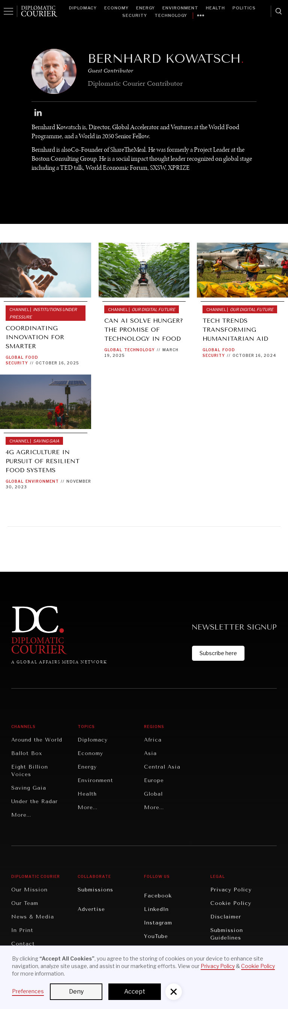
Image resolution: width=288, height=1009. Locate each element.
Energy (145, 8)
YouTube (156, 936)
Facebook (158, 896)
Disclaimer (225, 917)
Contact (23, 944)
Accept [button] (134, 991)
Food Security (22, 360)
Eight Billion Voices (29, 771)
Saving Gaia (28, 788)
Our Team (24, 903)
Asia (150, 753)
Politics (244, 8)
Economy (116, 8)
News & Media (32, 917)
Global (15, 357)
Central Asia (162, 767)
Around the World (36, 740)
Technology (170, 15)
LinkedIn (156, 909)
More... (21, 815)
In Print (22, 930)
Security (134, 15)
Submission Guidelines (226, 934)
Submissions (95, 890)
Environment (180, 8)
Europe (154, 780)
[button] (173, 991)
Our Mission (29, 890)
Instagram (158, 923)
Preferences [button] (28, 991)
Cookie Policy (230, 903)
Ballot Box (26, 753)
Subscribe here (218, 653)
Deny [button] (76, 991)
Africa (153, 740)
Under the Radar (34, 801)
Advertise (91, 909)
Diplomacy (83, 8)
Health (215, 8)
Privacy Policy (231, 890)
